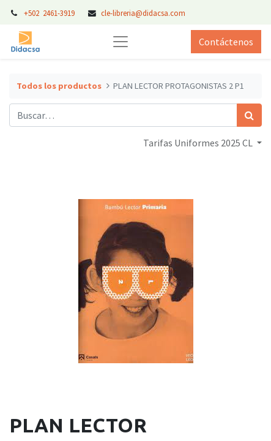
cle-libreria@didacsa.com (143, 13)
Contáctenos (226, 42)
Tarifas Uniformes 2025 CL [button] (198, 143)
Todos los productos (59, 85)
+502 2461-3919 (50, 13)
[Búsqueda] (249, 115)
